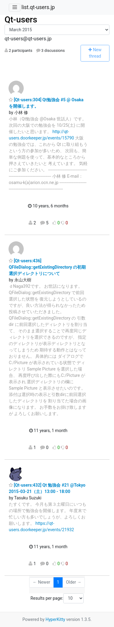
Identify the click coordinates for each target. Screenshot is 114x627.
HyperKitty (55, 619)
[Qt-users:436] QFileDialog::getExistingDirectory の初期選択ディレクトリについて (47, 267)
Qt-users (21, 20)
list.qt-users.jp (38, 7)
